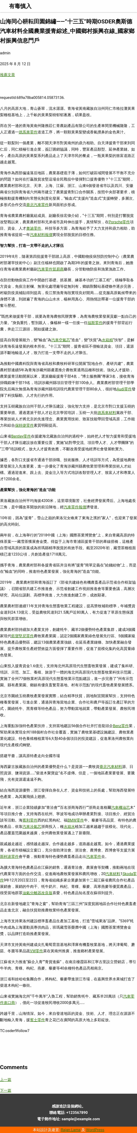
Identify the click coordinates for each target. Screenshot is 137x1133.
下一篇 (5, 1090)
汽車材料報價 (41, 234)
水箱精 (107, 340)
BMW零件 (75, 820)
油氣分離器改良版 (37, 893)
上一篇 (5, 1079)
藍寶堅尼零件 (22, 636)
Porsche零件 (119, 222)
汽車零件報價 (75, 507)
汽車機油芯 (120, 807)
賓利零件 (29, 820)
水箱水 (69, 826)
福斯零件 (95, 322)
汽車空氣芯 (60, 340)
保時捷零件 (24, 425)
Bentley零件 (21, 436)
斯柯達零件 (9, 856)
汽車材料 (112, 874)
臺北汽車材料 (111, 766)
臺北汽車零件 (37, 204)
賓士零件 (37, 1020)
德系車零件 (28, 132)
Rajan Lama (70, 1130)
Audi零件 (124, 389)
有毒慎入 (20, 6)
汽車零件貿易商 (50, 269)
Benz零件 (121, 726)
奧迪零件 (33, 228)
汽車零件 (93, 856)
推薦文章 (7, 74)
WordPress (95, 1130)
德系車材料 (106, 412)
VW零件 (36, 951)
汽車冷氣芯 (31, 826)
